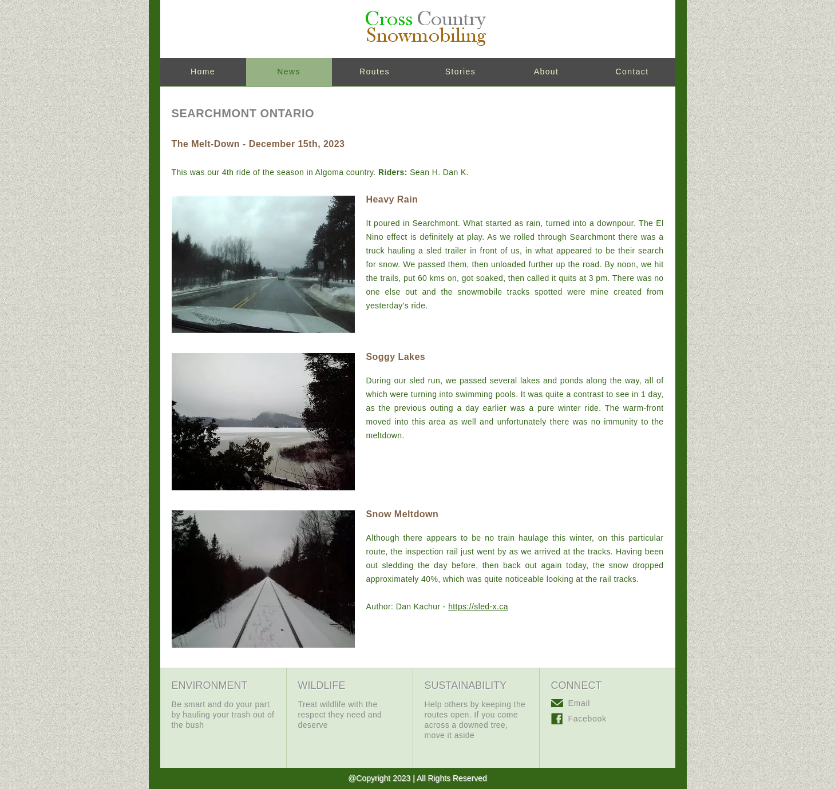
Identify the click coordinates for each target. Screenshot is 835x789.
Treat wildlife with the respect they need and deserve (340, 714)
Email (579, 703)
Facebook (587, 718)
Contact (631, 71)
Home (203, 71)
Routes (374, 71)
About (546, 71)
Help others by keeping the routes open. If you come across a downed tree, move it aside (475, 720)
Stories (460, 71)
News (288, 71)
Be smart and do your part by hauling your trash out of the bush (223, 714)
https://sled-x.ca (478, 606)
